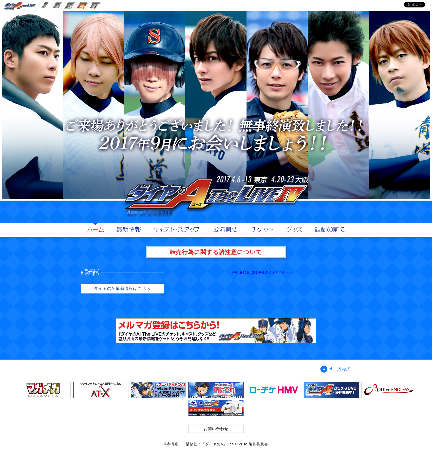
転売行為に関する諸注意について (216, 252)
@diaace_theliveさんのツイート (262, 272)
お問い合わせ (216, 429)
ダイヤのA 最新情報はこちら (122, 288)
